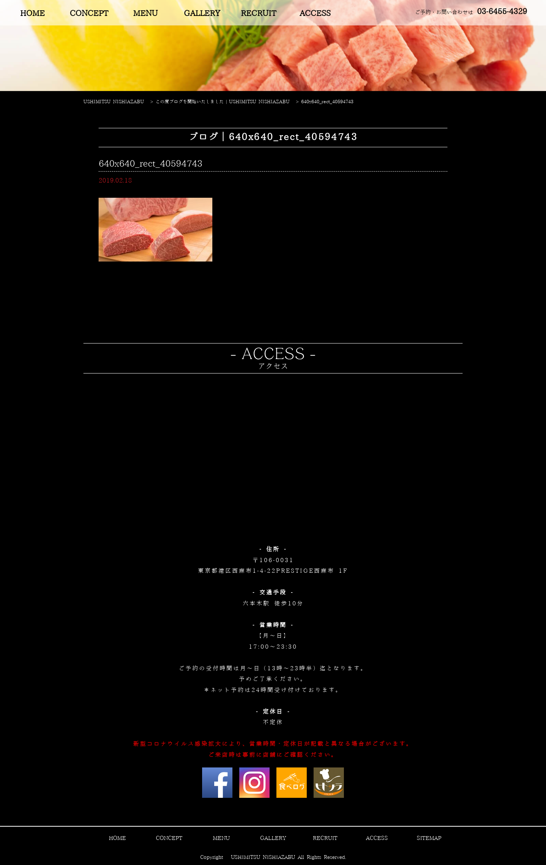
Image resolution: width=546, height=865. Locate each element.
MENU (145, 13)
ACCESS (315, 13)
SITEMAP (429, 838)
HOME (32, 13)
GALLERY (202, 13)
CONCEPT (89, 13)
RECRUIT (258, 13)
